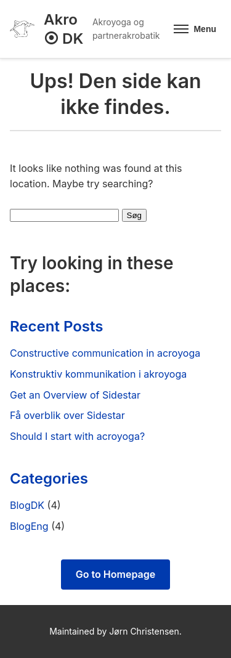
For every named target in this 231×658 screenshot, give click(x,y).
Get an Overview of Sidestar (75, 395)
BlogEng (29, 526)
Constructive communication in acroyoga (105, 353)
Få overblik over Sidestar (67, 415)
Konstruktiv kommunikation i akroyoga (98, 374)
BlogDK (27, 505)
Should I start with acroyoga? (77, 436)
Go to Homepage (115, 574)
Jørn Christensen (144, 631)
